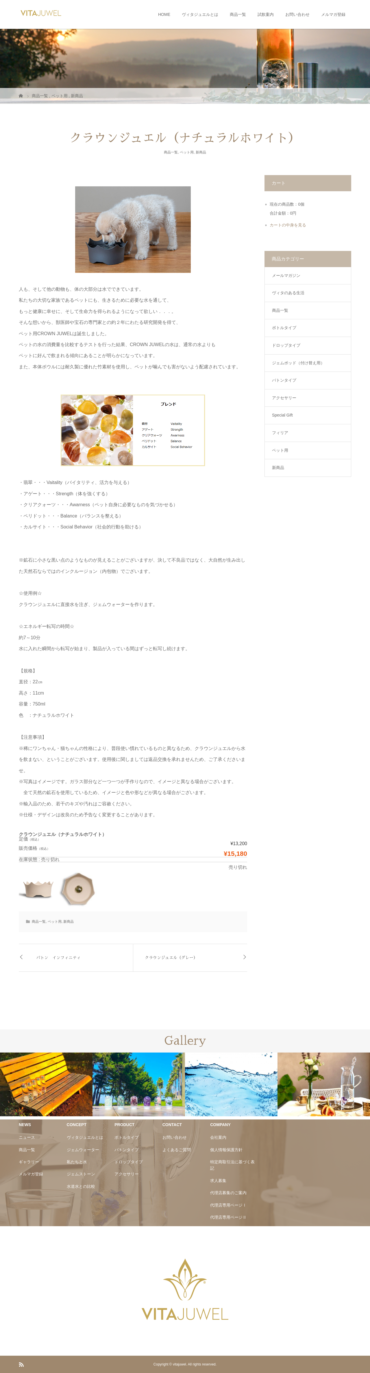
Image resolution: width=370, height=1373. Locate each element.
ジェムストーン (81, 1174)
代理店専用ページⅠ (228, 1205)
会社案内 (218, 1137)
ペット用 (187, 152)
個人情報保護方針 (226, 1149)
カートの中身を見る (288, 225)
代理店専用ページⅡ (228, 1217)
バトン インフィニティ (58, 958)
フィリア (280, 432)
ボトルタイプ (284, 327)
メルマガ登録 (333, 14)
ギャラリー (29, 1162)
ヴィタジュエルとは (200, 14)
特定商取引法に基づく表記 (232, 1165)
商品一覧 (238, 14)
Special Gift (282, 415)
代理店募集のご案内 (228, 1192)
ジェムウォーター (83, 1149)
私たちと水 (77, 1162)
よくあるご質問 (176, 1149)
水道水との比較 (81, 1186)
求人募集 (218, 1180)
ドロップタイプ (286, 345)
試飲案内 (266, 14)
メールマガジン (286, 275)
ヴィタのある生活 (288, 292)
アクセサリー (284, 397)
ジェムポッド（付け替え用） (298, 363)
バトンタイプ (284, 380)
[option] (46, 1085)
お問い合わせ (297, 14)
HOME (164, 14)
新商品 (201, 152)
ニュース (27, 1137)
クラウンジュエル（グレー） (171, 958)
